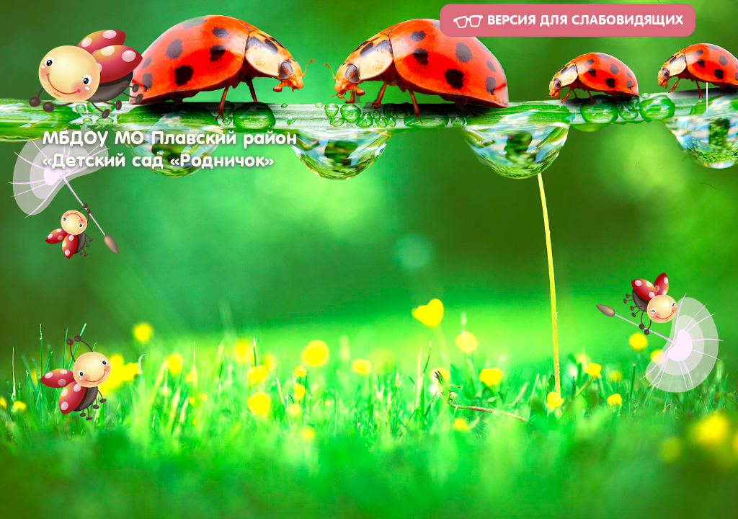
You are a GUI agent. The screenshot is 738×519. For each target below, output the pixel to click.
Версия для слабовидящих (567, 20)
